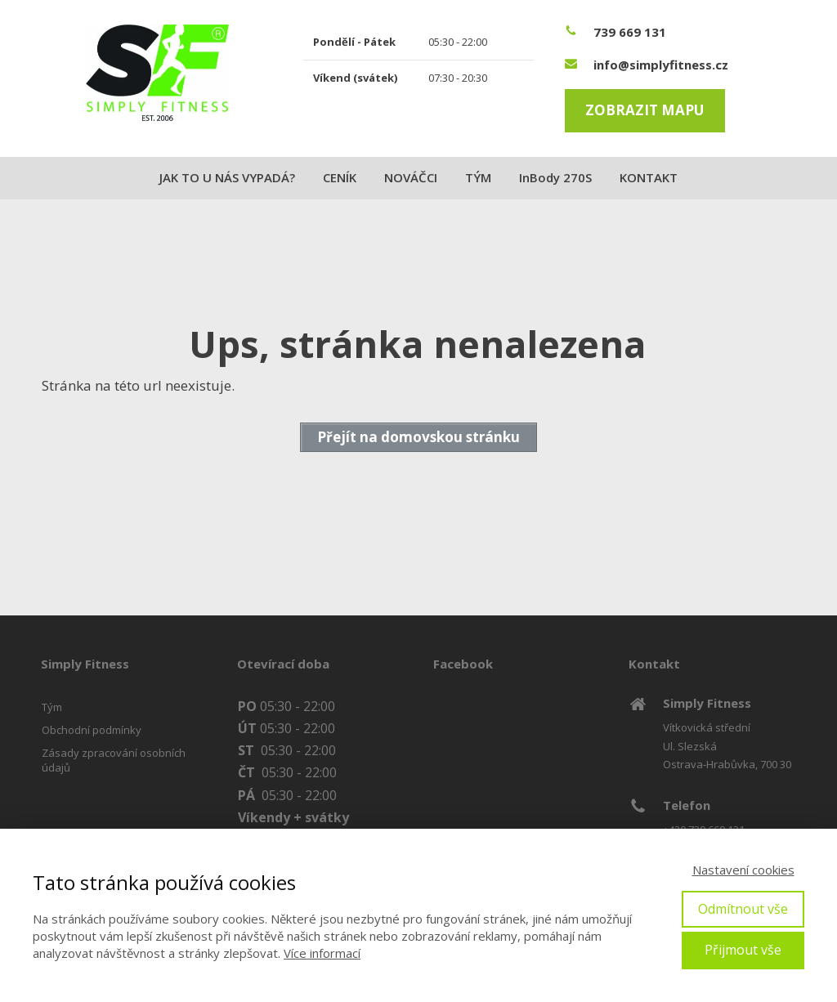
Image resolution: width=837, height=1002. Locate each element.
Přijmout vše (743, 950)
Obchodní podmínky (91, 729)
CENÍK (339, 177)
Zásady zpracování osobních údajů (114, 760)
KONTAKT (649, 177)
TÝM (478, 177)
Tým (52, 707)
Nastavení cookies (743, 869)
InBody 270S (555, 177)
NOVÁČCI (410, 177)
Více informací (322, 953)
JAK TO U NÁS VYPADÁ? (227, 177)
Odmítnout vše (743, 909)
